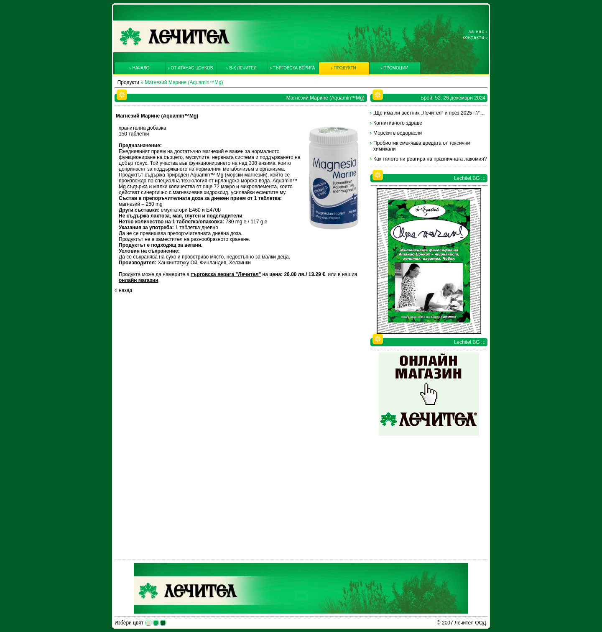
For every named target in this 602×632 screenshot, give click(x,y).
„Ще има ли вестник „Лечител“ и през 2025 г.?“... (429, 113)
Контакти (474, 37)
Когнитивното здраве (397, 123)
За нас (477, 31)
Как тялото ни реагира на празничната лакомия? (430, 159)
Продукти (128, 82)
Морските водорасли (397, 133)
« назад (123, 290)
